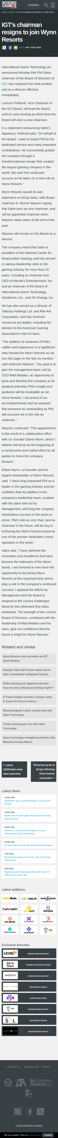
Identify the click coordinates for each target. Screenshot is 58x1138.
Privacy (46, 1067)
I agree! (48, 1135)
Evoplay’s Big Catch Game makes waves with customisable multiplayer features (27, 672)
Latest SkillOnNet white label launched (13, 769)
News (12, 12)
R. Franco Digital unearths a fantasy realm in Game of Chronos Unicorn (27, 699)
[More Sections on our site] (53, 5)
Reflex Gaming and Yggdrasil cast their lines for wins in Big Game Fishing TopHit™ (28, 685)
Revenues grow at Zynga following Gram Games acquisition (44, 771)
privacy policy (35, 1135)
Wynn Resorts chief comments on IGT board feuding (25, 658)
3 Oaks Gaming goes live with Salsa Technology (24, 726)
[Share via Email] (16, 47)
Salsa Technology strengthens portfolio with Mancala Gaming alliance (29, 739)
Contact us (13, 1067)
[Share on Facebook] (10, 47)
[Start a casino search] (46, 5)
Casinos (33, 5)
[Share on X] (4, 47)
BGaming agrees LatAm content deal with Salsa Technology (27, 712)
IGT (4, 84)
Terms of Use (31, 1067)
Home (4, 12)
